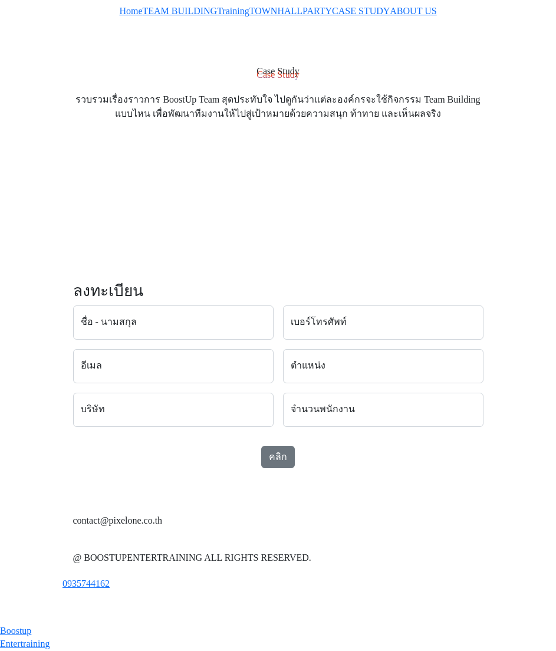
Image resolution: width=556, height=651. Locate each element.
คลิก (278, 457)
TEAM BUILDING (180, 11)
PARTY (317, 11)
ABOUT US (413, 11)
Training (233, 11)
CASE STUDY (361, 11)
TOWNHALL (275, 11)
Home (130, 11)
